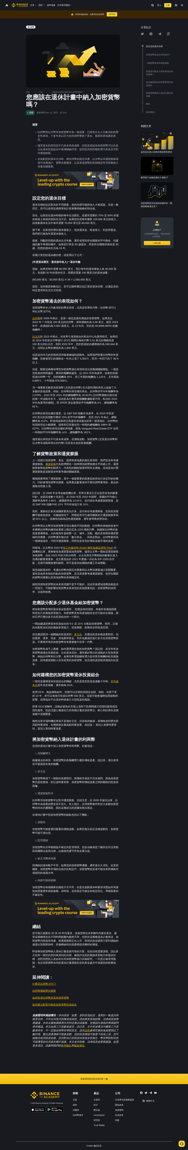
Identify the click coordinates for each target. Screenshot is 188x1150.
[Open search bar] (151, 5)
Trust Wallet (99, 1125)
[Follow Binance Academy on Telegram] (150, 1093)
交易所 (97, 1100)
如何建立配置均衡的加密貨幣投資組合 (54, 1004)
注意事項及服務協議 (124, 1100)
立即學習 (112, 14)
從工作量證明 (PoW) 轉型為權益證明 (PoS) (88, 547)
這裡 (87, 1030)
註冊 (168, 5)
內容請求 (119, 1115)
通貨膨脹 (50, 464)
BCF (96, 1105)
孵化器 (97, 1110)
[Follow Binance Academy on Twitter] (146, 1093)
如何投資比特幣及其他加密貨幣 (50, 997)
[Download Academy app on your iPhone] (37, 1110)
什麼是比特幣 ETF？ (44, 983)
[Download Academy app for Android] (54, 1110)
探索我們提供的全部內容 (94, 1079)
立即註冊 (157, 243)
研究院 (97, 1120)
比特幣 (36, 318)
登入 (159, 5)
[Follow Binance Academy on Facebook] (141, 1092)
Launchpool (99, 1115)
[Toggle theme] (182, 5)
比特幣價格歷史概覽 (44, 990)
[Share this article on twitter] (142, 33)
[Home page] (19, 5)
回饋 (117, 1120)
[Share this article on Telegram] (159, 33)
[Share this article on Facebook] (151, 33)
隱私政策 (119, 1105)
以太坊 (36, 336)
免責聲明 (119, 1110)
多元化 (78, 634)
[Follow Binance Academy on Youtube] (155, 1093)
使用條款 (66, 1045)
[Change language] (176, 5)
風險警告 (79, 1045)
